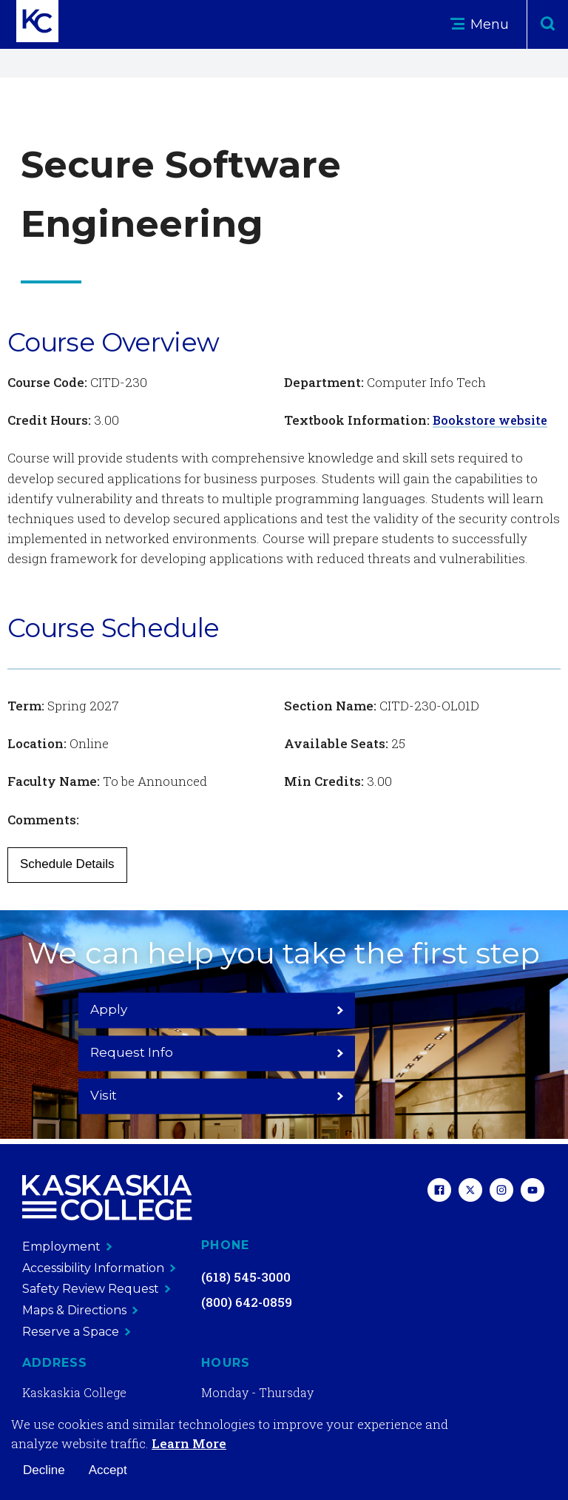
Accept (108, 1470)
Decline (44, 1470)
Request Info (284, 1050)
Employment (67, 1247)
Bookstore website (492, 419)
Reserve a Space (76, 1331)
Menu (479, 24)
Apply (145, 1050)
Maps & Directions (80, 1309)
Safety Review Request (96, 1289)
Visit (423, 1050)
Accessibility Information (99, 1267)
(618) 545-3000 (246, 1276)
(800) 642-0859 (246, 1302)
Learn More (189, 1443)
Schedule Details (67, 863)
